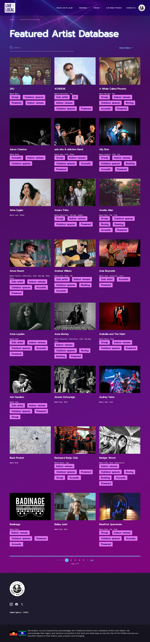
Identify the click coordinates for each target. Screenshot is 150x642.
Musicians (84, 8)
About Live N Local (65, 8)
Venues (97, 8)
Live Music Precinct (114, 8)
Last (91, 560)
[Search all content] (42, 47)
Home (12, 19)
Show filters (126, 48)
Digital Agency (15, 612)
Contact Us (130, 8)
